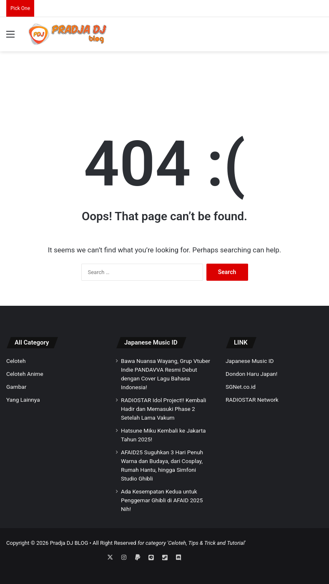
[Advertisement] (164, 78)
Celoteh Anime (24, 373)
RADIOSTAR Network (252, 399)
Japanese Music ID (151, 342)
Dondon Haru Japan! (251, 373)
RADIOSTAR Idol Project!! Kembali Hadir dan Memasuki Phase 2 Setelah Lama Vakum (163, 409)
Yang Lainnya (23, 399)
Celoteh (15, 360)
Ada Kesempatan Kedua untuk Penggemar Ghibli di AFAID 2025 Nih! (162, 500)
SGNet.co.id (241, 386)
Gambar (16, 386)
